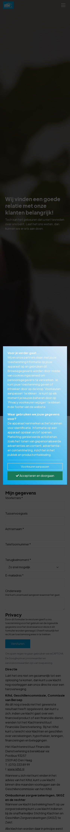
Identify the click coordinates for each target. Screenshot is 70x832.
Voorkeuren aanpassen (35, 466)
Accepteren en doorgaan (35, 476)
